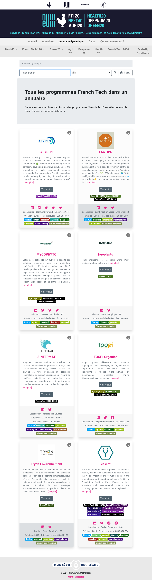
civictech (54, 220)
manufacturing (41, 224)
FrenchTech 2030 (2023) (105, 199)
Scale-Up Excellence (47, 302)
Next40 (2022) (94, 511)
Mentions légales (76, 577)
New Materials (60, 429)
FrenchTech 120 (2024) (94, 505)
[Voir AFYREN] (69, 133)
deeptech (45, 220)
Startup (27, 220)
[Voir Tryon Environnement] (69, 445)
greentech (28, 224)
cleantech (64, 220)
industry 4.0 (32, 429)
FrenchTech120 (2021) (47, 196)
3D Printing (95, 224)
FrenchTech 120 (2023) (116, 505)
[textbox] (91, 73)
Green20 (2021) (113, 196)
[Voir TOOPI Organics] (128, 338)
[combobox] (91, 73)
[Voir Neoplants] (128, 235)
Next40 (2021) (93, 514)
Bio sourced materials (59, 224)
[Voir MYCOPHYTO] (69, 235)
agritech (35, 322)
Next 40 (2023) (94, 508)
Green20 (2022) (98, 196)
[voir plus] (29, 182)
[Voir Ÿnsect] (128, 445)
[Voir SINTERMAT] (69, 338)
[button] (11, 49)
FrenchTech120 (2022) (113, 508)
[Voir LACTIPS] (128, 133)
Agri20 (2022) (35, 298)
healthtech (96, 535)
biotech (36, 220)
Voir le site (46, 189)
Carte (125, 72)
